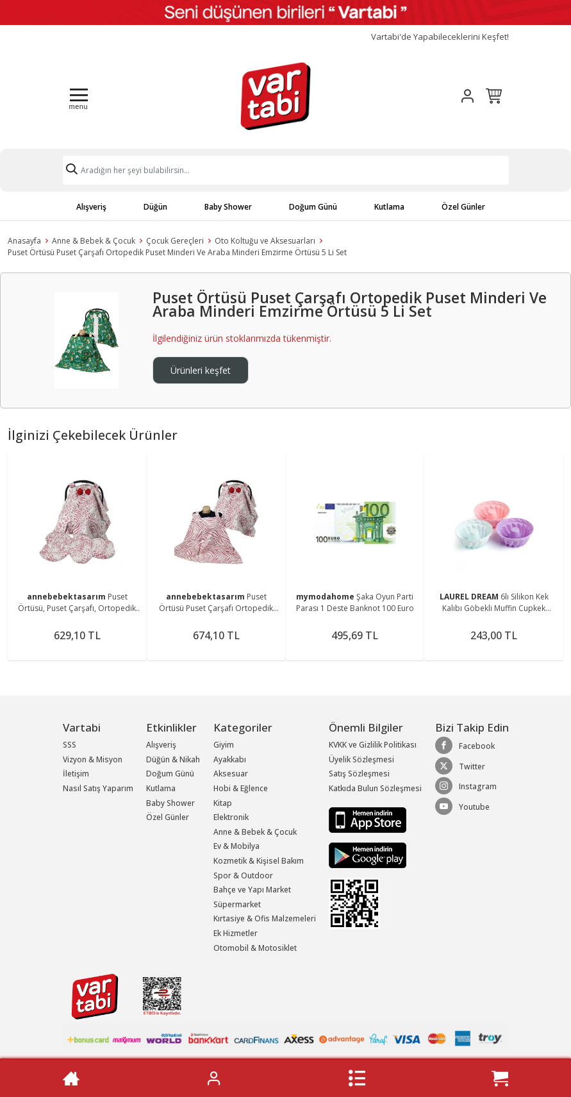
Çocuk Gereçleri (175, 240)
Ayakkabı (229, 759)
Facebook (465, 745)
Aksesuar (230, 773)
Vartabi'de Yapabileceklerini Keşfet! (440, 36)
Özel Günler (463, 206)
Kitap (222, 803)
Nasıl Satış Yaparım (98, 788)
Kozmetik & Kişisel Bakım (258, 860)
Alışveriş (91, 206)
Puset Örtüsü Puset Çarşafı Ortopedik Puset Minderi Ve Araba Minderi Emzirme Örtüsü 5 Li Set (177, 252)
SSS (69, 744)
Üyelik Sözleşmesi (361, 759)
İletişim (76, 773)
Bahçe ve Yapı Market (252, 889)
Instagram (466, 786)
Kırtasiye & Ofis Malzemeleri (264, 918)
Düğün (155, 206)
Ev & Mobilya (236, 846)
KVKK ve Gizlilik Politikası (373, 744)
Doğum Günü (313, 206)
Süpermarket (237, 904)
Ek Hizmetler (235, 933)
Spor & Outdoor (243, 875)
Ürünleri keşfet (200, 370)
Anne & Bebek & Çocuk (93, 240)
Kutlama (389, 206)
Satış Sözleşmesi (359, 773)
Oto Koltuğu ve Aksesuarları (265, 240)
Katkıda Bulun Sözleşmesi (375, 788)
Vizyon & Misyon (92, 759)
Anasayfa (24, 240)
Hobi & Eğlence (240, 788)
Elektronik (231, 817)
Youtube (462, 806)
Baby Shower (228, 206)
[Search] (286, 170)
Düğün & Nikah (173, 759)
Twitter (460, 766)
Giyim (223, 744)
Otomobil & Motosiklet (255, 947)
